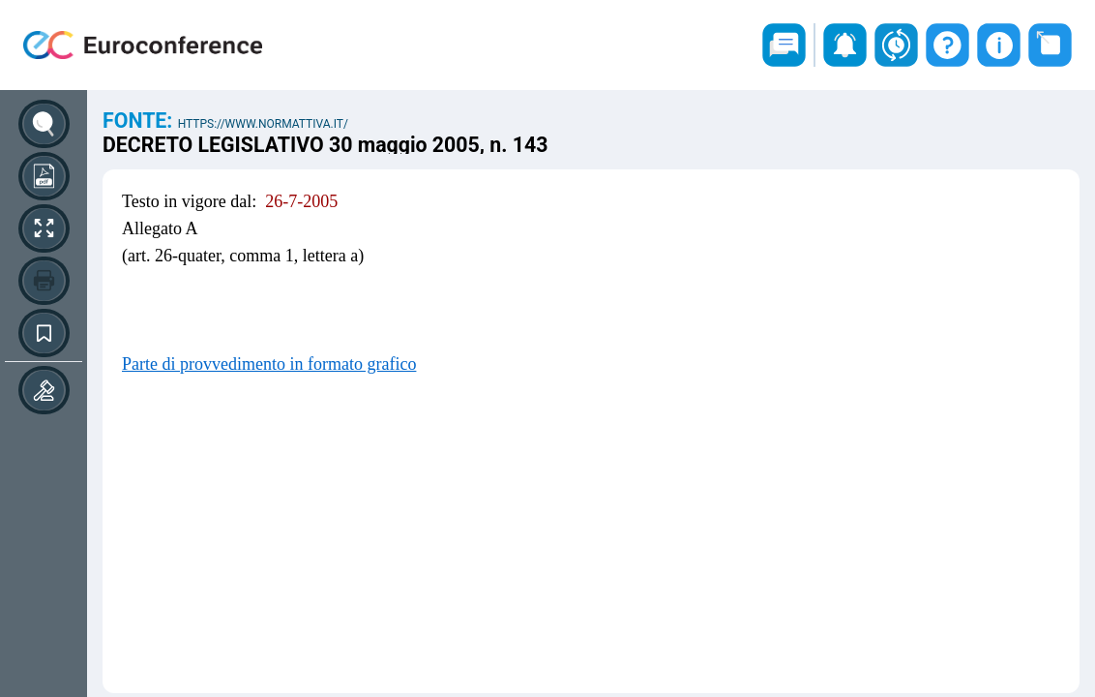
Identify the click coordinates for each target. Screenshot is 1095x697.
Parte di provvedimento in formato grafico (269, 364)
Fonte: (140, 120)
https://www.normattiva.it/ (263, 124)
